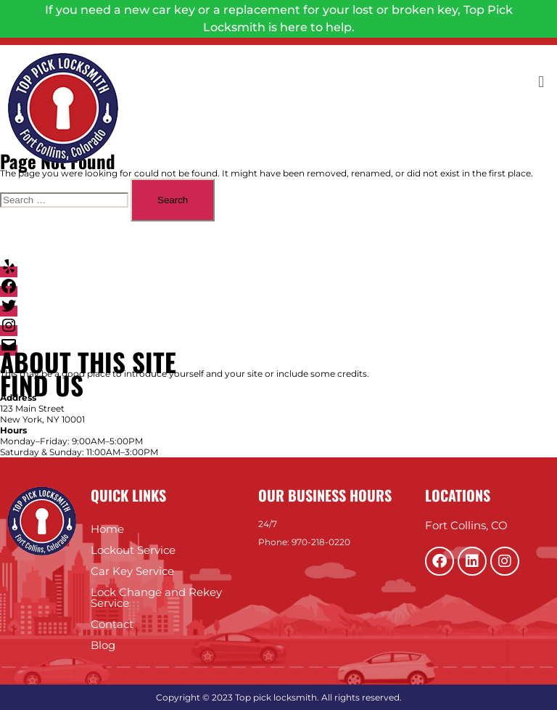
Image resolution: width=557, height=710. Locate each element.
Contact (112, 624)
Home (107, 529)
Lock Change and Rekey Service (156, 597)
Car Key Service (132, 571)
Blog (103, 645)
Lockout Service (133, 550)
